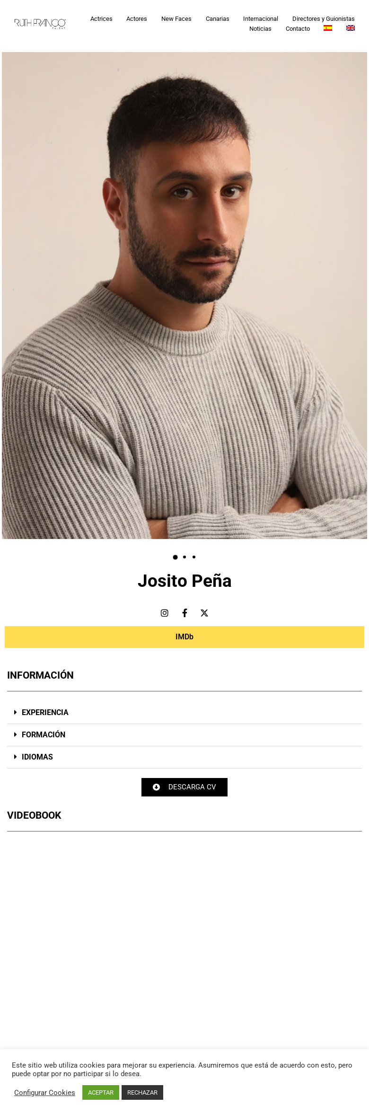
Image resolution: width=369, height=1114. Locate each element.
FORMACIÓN (43, 734)
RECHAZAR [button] (142, 1092)
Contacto (298, 28)
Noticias (260, 28)
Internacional (260, 18)
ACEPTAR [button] (101, 1092)
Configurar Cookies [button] (44, 1092)
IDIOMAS (37, 756)
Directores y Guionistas (323, 18)
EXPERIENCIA (45, 712)
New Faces (176, 18)
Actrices (101, 18)
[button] (175, 557)
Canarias (217, 18)
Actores (136, 18)
